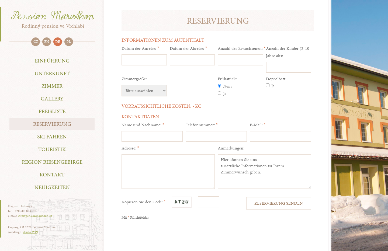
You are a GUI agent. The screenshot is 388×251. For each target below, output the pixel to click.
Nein (225, 86)
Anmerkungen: (231, 148)
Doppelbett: (276, 79)
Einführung (52, 60)
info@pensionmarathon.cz (35, 216)
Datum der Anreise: (139, 48)
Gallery (52, 98)
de (57, 41)
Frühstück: (227, 79)
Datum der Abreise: (187, 48)
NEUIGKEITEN (52, 187)
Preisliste (52, 111)
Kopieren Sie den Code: (142, 202)
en (46, 41)
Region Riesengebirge (52, 162)
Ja (222, 93)
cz (35, 41)
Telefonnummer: (200, 125)
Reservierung (52, 124)
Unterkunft (52, 73)
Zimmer (52, 86)
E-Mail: (256, 125)
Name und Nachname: (141, 125)
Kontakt (52, 174)
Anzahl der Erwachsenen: (240, 48)
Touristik (52, 149)
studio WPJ (30, 232)
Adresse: (129, 148)
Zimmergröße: (134, 79)
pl (69, 41)
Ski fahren (52, 136)
